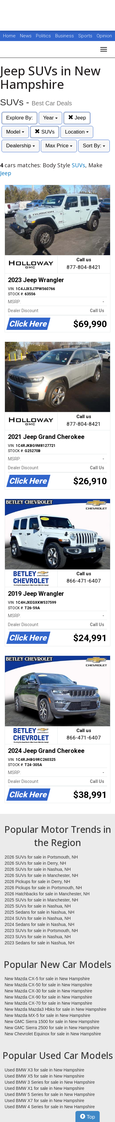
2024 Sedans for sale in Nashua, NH (39, 924)
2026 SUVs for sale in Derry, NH (35, 863)
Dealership (20, 146)
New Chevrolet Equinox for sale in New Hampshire (53, 1033)
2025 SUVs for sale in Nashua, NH (38, 906)
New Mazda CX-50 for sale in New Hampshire (48, 984)
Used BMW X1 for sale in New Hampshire (44, 1088)
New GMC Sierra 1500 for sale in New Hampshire (52, 1021)
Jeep (77, 118)
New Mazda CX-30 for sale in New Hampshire (48, 990)
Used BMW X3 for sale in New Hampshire (44, 1069)
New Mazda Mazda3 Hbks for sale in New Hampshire (55, 1009)
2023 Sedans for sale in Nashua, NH (39, 942)
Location (77, 132)
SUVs (45, 132)
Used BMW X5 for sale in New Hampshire (44, 1076)
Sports (86, 36)
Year (50, 118)
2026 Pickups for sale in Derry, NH (37, 881)
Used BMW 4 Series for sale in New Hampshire (50, 1106)
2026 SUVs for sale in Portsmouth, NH (41, 857)
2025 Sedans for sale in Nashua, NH (39, 912)
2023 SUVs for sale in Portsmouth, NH (41, 930)
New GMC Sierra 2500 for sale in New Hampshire (52, 1027)
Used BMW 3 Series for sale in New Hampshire (50, 1082)
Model (15, 132)
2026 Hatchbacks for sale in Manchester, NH (47, 893)
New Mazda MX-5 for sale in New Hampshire (47, 1015)
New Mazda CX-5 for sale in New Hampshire (47, 978)
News (26, 36)
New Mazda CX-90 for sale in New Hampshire (48, 997)
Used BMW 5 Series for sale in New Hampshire (50, 1094)
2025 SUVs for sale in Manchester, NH (41, 899)
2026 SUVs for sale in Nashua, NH (38, 869)
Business (65, 36)
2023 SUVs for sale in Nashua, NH (38, 936)
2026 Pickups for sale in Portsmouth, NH (43, 887)
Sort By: (94, 146)
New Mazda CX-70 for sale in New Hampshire (48, 1003)
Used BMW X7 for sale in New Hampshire (44, 1100)
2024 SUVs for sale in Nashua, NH (38, 918)
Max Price (58, 146)
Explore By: (19, 118)
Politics (43, 36)
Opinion (104, 36)
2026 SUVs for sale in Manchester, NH (41, 875)
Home (9, 36)
